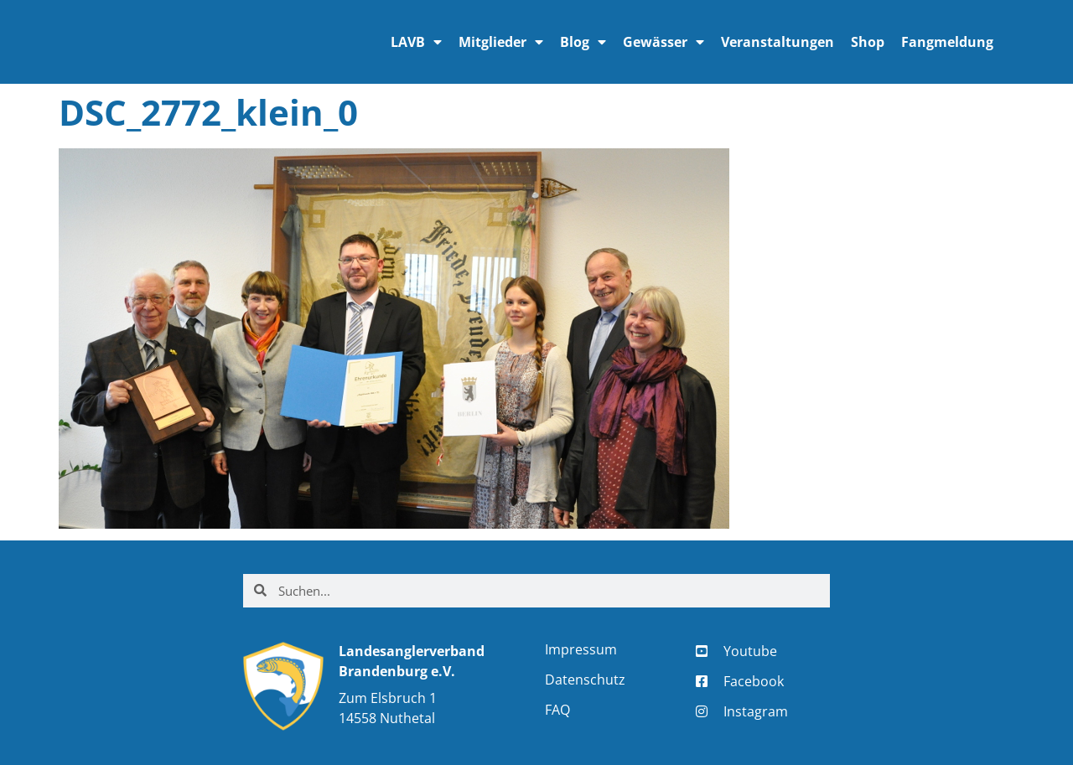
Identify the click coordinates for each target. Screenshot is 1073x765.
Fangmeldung (947, 42)
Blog (583, 42)
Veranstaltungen (777, 42)
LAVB (416, 42)
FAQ (557, 709)
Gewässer (663, 42)
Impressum (581, 649)
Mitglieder (501, 42)
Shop (867, 42)
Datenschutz (585, 679)
